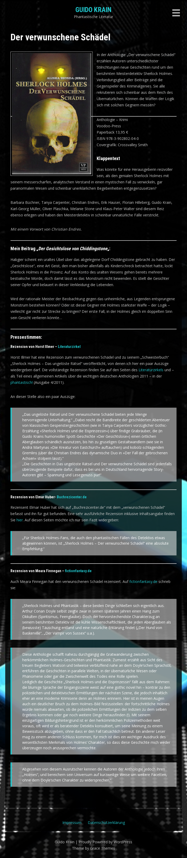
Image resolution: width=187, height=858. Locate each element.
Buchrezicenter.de (72, 497)
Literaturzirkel (69, 347)
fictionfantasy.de (78, 571)
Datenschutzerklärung (106, 822)
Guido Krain (93, 10)
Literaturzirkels (151, 369)
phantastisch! (21, 382)
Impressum (71, 822)
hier (19, 519)
